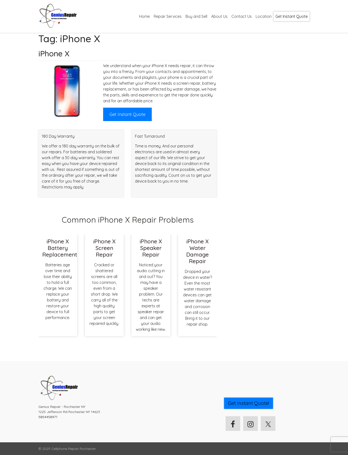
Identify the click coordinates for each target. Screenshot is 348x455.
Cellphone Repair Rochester (73, 448)
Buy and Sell (196, 16)
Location (264, 16)
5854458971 (47, 417)
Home (144, 16)
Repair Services (168, 16)
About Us (219, 16)
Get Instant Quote (291, 16)
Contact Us (241, 16)
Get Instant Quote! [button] (248, 403)
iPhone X (53, 53)
